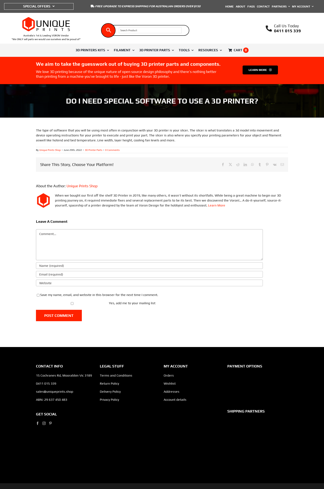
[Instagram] (44, 423)
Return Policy (109, 383)
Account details (175, 400)
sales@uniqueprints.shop (54, 392)
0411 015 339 (287, 30)
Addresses (171, 392)
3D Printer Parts (93, 150)
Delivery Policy (110, 392)
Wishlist (170, 383)
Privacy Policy (109, 400)
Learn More (216, 205)
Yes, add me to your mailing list (96, 303)
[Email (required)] (149, 274)
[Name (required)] (149, 265)
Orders (169, 375)
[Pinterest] (50, 423)
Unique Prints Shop (50, 150)
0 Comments (112, 150)
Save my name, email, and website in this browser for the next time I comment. (99, 295)
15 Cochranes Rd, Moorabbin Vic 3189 (64, 375)
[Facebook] (37, 423)
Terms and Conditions (116, 375)
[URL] (149, 283)
